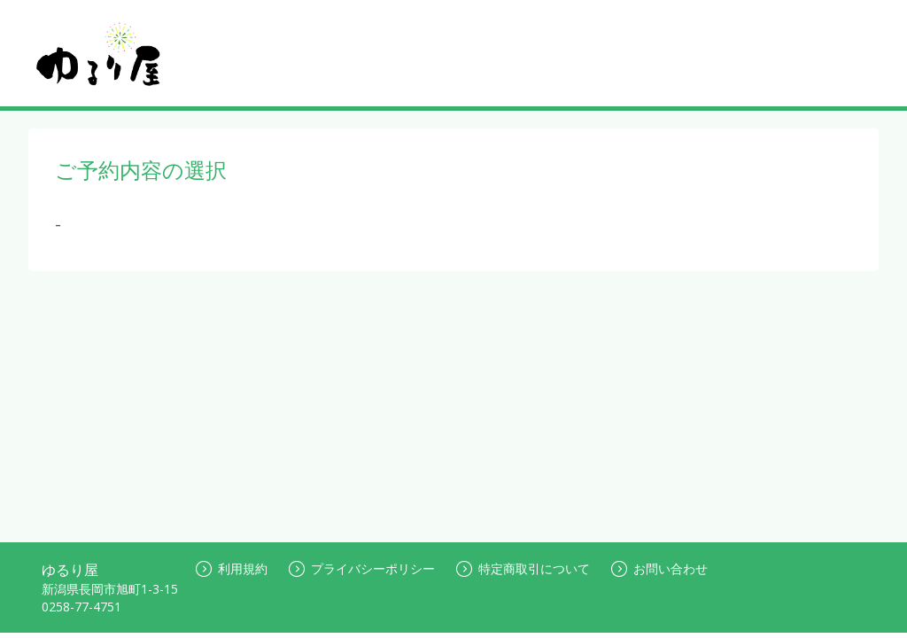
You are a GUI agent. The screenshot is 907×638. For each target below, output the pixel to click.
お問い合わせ (659, 568)
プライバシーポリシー (362, 568)
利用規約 (231, 568)
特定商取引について (523, 568)
